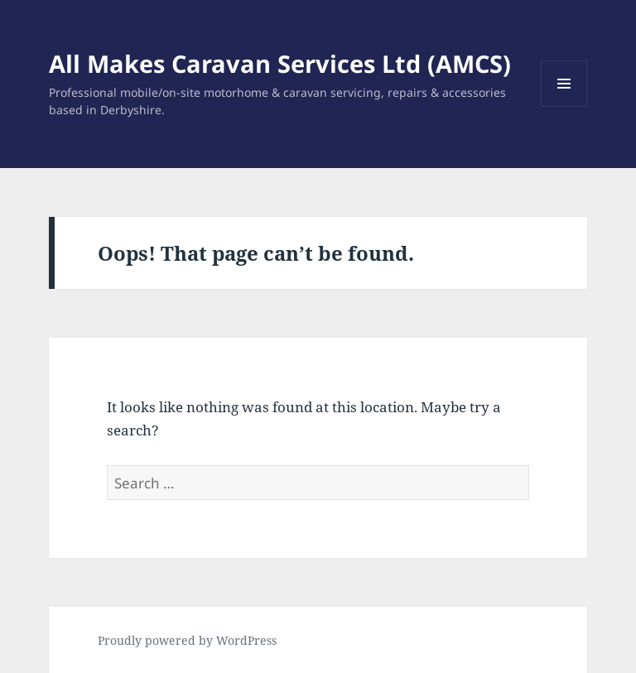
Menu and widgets (564, 106)
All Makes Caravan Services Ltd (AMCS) (280, 63)
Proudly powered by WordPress (187, 640)
